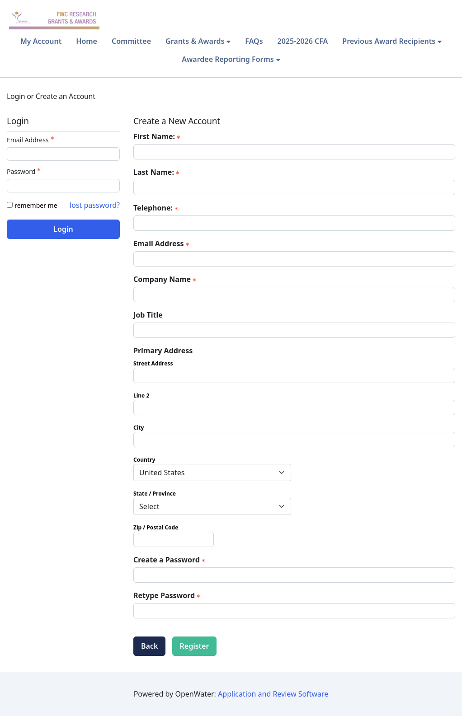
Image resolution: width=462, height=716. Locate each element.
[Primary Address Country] (212, 472)
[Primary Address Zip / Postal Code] (173, 539)
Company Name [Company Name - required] (165, 279)
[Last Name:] (294, 187)
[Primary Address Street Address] (294, 375)
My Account (40, 41)
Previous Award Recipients (388, 41)
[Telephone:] (294, 223)
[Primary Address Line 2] (294, 407)
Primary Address (163, 351)
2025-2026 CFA (303, 41)
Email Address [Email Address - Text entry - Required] (31, 140)
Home (86, 41)
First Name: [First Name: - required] (157, 136)
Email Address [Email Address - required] (162, 243)
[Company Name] (294, 294)
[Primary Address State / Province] (212, 506)
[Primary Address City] (294, 439)
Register (194, 646)
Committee (131, 41)
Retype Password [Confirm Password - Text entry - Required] (167, 595)
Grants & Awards (194, 41)
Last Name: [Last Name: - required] (157, 172)
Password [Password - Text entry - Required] (24, 171)
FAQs (254, 41)
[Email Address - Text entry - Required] (63, 154)
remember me (35, 205)
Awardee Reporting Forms (227, 59)
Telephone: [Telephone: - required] (156, 208)
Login (63, 229)
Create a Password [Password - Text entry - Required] (170, 560)
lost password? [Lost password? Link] (95, 205)
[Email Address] (294, 259)
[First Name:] (294, 151)
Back (149, 646)
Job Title (148, 315)
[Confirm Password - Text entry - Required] (294, 610)
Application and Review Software (273, 694)
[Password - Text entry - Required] (63, 185)
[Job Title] (294, 330)
